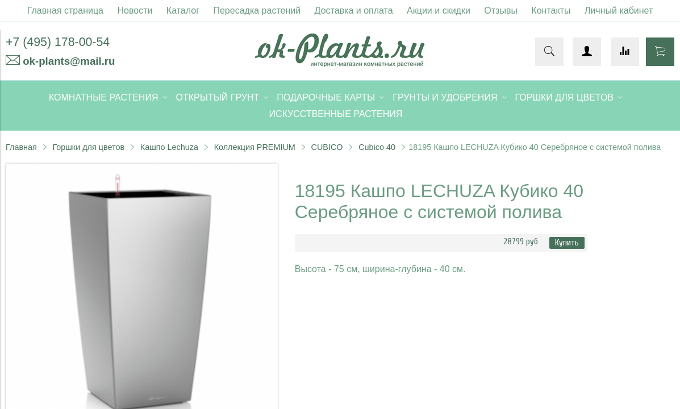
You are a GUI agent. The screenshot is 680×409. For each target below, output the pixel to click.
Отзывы (501, 10)
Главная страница (65, 10)
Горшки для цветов (88, 147)
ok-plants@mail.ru (69, 61)
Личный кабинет (619, 10)
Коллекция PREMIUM (254, 147)
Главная (21, 147)
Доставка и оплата (354, 10)
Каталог (182, 10)
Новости (134, 10)
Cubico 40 (376, 147)
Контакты (550, 10)
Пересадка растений (257, 10)
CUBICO (327, 147)
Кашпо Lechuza (169, 147)
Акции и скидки (438, 10)
